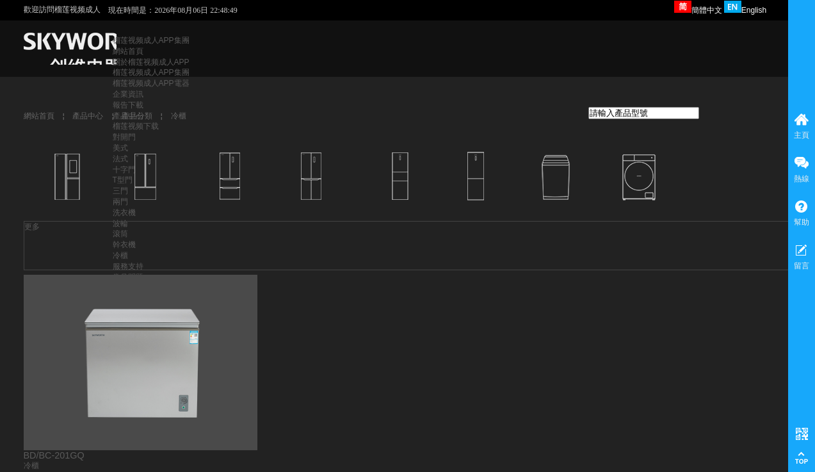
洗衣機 (124, 212)
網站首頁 (128, 51)
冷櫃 (178, 115)
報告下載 (128, 105)
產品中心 (87, 115)
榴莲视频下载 (136, 126)
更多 (32, 226)
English (745, 10)
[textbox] (643, 113)
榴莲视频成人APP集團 (151, 40)
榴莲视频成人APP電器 (151, 83)
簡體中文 (698, 10)
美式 (120, 147)
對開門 (124, 137)
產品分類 (137, 115)
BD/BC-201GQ (54, 455)
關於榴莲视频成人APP (151, 62)
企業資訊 (128, 94)
